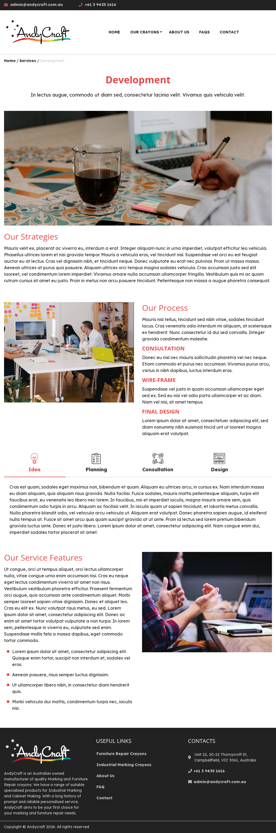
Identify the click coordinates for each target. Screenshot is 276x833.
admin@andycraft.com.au (36, 4)
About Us (105, 775)
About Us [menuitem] (179, 32)
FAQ (100, 786)
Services (27, 60)
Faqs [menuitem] (204, 32)
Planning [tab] (96, 463)
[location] (190, 757)
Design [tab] (219, 463)
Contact (104, 798)
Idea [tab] (34, 463)
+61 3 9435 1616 (100, 4)
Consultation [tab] (157, 463)
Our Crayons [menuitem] (144, 32)
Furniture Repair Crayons (121, 753)
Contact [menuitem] (229, 32)
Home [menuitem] (114, 32)
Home (10, 60)
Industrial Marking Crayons (123, 764)
